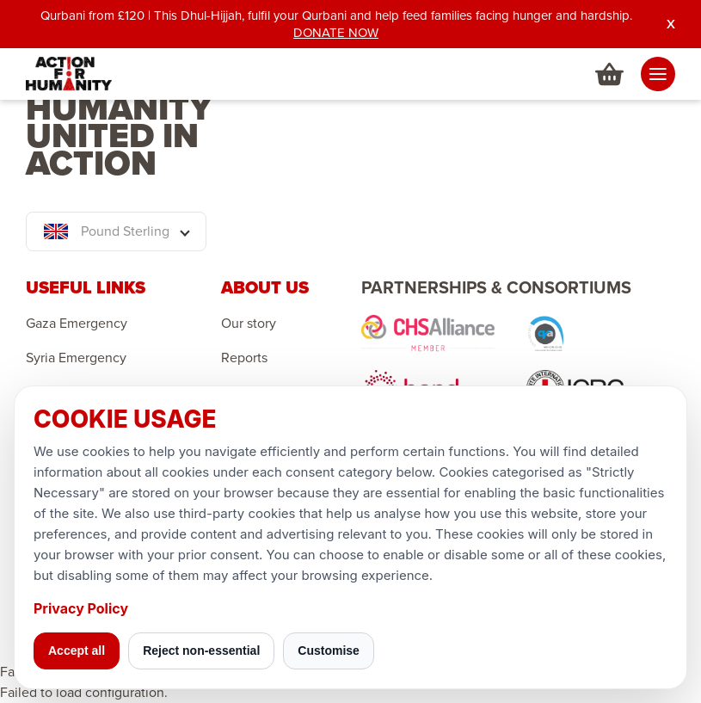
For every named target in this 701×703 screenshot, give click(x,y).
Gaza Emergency (76, 323)
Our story (248, 323)
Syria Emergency (76, 358)
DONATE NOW (335, 32)
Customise (329, 650)
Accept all (76, 650)
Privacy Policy (81, 608)
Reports (244, 358)
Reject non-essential (201, 650)
